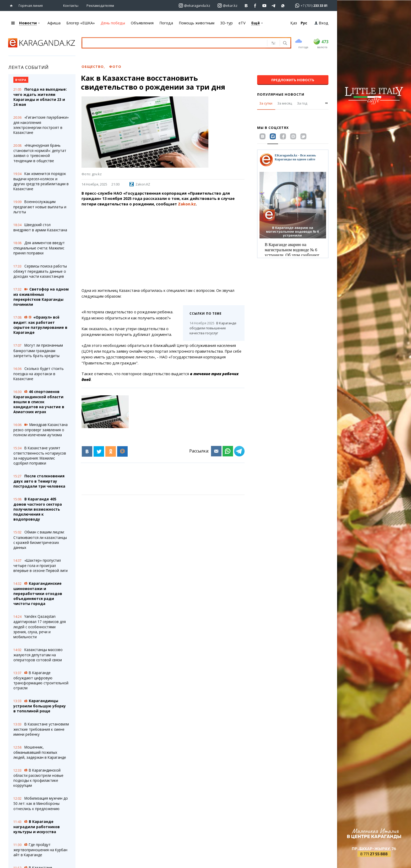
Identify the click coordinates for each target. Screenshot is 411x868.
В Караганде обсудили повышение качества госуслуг (213, 327)
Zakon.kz (187, 203)
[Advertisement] (170, 247)
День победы (113, 22)
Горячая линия (31, 5)
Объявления (142, 22)
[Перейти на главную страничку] (12, 5)
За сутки (265, 103)
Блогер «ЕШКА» (80, 22)
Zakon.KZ (139, 184)
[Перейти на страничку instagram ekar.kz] (227, 5)
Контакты (70, 5)
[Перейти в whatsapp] (309, 5)
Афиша (54, 22)
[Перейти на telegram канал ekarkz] (274, 5)
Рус (304, 22)
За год (302, 103)
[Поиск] (284, 43)
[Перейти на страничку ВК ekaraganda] (246, 5)
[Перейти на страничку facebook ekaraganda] (255, 5)
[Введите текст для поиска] (168, 42)
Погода (166, 22)
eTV (242, 22)
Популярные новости (280, 94)
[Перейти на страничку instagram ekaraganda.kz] (194, 5)
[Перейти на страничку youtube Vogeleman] (265, 5)
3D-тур (226, 22)
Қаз (293, 22)
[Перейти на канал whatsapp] (283, 5)
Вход (321, 22)
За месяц (284, 103)
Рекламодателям (100, 5)
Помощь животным (196, 22)
